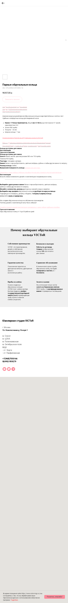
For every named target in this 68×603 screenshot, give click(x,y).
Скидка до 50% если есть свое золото (14, 109)
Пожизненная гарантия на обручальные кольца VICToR (22, 138)
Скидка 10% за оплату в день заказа (14, 107)
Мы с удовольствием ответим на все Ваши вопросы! (26, 143)
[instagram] (4, 369)
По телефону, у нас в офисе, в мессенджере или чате (26, 146)
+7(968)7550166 (9, 358)
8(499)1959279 (9, 361)
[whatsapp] (9, 369)
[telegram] (13, 369)
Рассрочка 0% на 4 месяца (11, 111)
